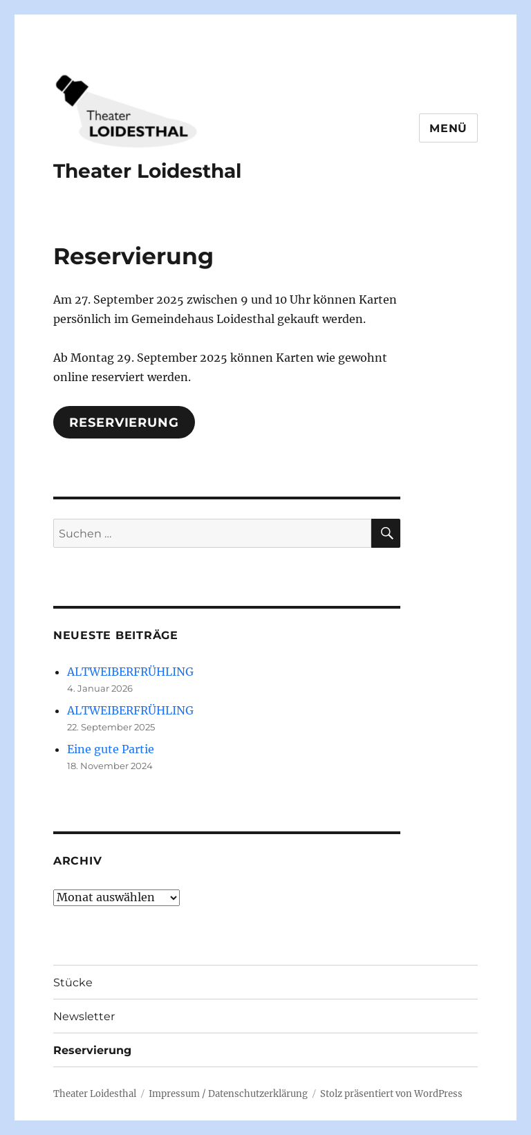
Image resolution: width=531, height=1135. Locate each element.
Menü (448, 128)
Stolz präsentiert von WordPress (391, 1094)
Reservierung (123, 422)
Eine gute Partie (110, 749)
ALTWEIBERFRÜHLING (130, 672)
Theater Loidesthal (147, 171)
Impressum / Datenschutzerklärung (228, 1094)
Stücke (73, 982)
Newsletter (84, 1016)
